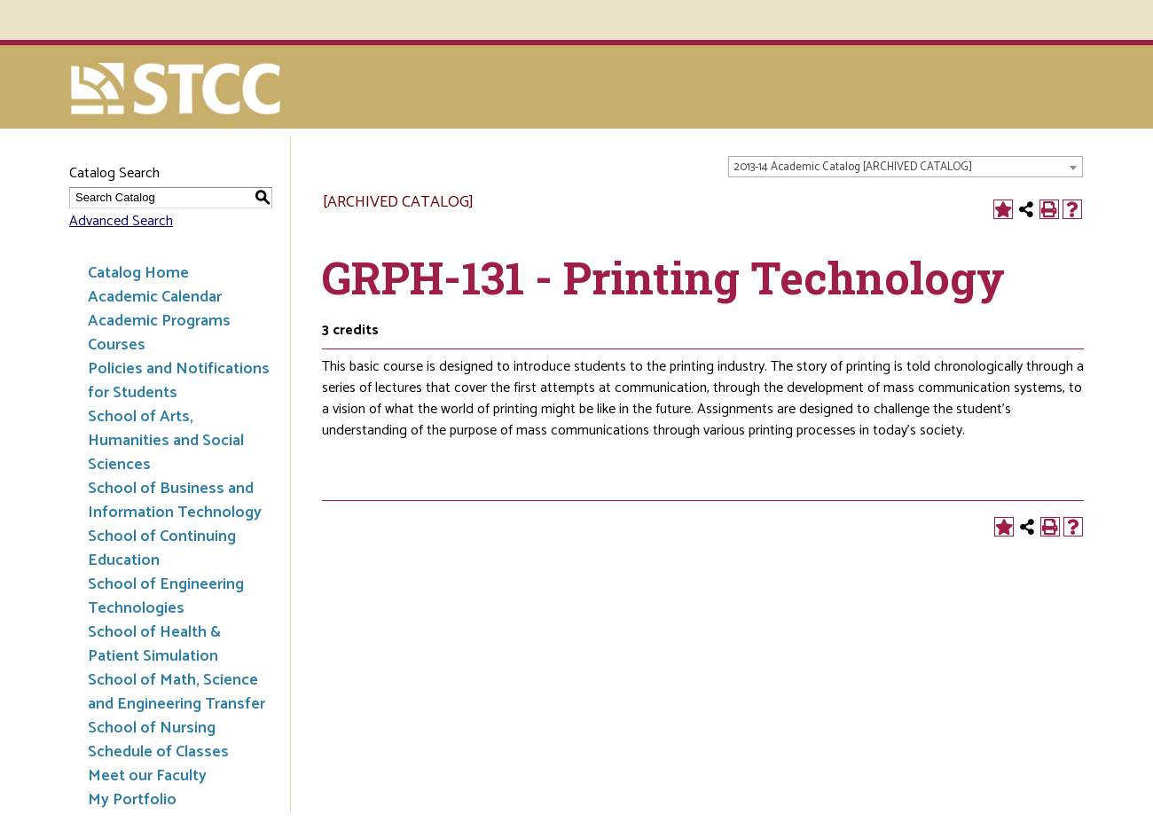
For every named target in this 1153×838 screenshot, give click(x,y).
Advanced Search (121, 221)
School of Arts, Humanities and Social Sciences (166, 440)
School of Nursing (152, 728)
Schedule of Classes (158, 752)
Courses (116, 345)
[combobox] (905, 166)
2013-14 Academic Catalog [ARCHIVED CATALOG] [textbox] (852, 167)
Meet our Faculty (147, 776)
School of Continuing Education (162, 548)
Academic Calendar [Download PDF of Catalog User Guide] (155, 297)
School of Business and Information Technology (175, 500)
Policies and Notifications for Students (179, 381)
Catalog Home (138, 273)
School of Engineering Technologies (166, 596)
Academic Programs (159, 321)
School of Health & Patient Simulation (154, 644)
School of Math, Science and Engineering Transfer (176, 692)
